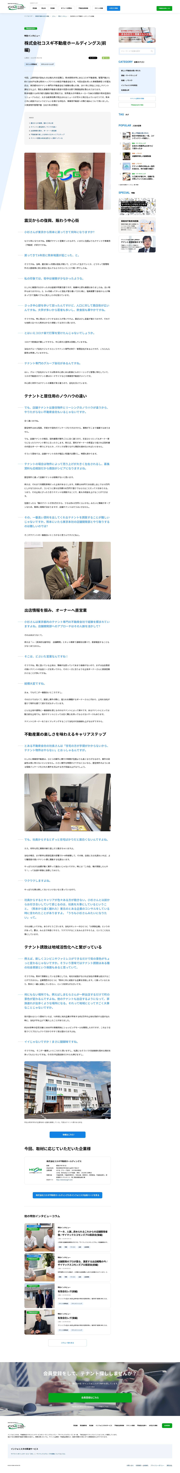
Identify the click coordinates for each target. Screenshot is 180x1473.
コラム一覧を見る (67, 1343)
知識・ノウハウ (126, 80)
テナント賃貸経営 (31, 64)
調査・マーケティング (129, 75)
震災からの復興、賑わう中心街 (42, 123)
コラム (53, 16)
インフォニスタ (28, 16)
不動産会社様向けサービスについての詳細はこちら (90, 1407)
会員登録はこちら (90, 1397)
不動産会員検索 (83, 8)
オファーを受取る (66, 8)
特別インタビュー (63, 16)
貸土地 (43, 8)
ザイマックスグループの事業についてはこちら (51, 1454)
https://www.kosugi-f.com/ (64, 1180)
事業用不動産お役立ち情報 (42, 16)
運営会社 (169, 1465)
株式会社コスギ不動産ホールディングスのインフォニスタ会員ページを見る (67, 1195)
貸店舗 (35, 8)
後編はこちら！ (67, 1135)
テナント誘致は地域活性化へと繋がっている (47, 138)
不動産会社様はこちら (164, 8)
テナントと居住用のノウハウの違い (43, 127)
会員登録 (167, 1425)
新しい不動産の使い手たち (131, 71)
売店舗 (52, 8)
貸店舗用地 (83, 1425)
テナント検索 (99, 8)
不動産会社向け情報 (137, 105)
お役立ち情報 (113, 8)
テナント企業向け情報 (137, 98)
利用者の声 (125, 90)
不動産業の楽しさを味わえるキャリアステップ (48, 134)
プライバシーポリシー (157, 1465)
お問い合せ (130, 1465)
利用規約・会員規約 (142, 1465)
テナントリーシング (47, 64)
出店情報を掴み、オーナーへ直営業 (43, 131)
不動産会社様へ (142, 1425)
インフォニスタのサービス (104, 1425)
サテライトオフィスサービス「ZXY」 (22, 1454)
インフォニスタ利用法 (129, 85)
